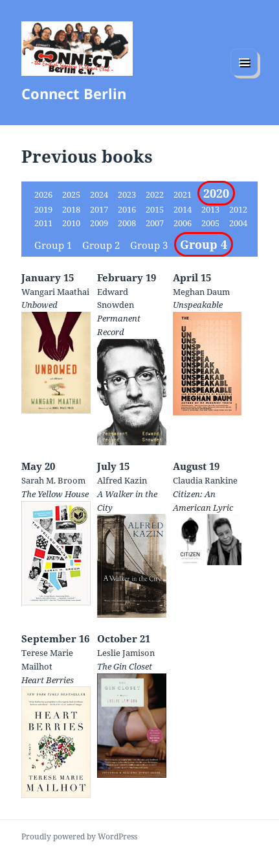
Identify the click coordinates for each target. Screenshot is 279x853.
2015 (156, 209)
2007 (156, 223)
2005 (211, 223)
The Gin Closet (124, 666)
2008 (128, 223)
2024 (100, 194)
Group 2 (102, 245)
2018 (72, 209)
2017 (100, 209)
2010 (72, 223)
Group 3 (150, 245)
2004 (238, 223)
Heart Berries (47, 680)
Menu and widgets (244, 75)
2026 (44, 194)
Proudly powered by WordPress (79, 836)
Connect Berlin (73, 93)
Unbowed (39, 304)
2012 (238, 209)
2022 (156, 194)
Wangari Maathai (55, 292)
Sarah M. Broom (53, 480)
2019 (44, 209)
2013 (211, 209)
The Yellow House (55, 494)
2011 (44, 223)
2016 (128, 209)
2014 (183, 209)
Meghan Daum (201, 292)
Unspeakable (198, 304)
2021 (183, 194)
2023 (128, 194)
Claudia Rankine (205, 480)
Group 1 (54, 245)
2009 (100, 223)
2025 (72, 194)
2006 (183, 223)
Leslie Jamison (126, 653)
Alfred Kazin (122, 480)
